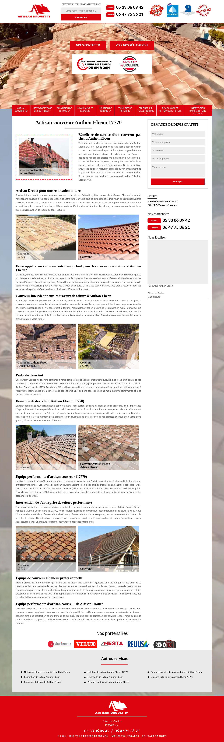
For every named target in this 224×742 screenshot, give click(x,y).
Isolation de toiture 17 (105, 109)
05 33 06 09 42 (129, 7)
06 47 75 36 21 (129, 14)
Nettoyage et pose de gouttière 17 (42, 109)
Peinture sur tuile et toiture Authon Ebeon (108, 682)
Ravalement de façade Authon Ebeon (42, 682)
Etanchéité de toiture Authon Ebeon (105, 677)
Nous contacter (88, 45)
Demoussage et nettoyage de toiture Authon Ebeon (176, 672)
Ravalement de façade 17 (85, 109)
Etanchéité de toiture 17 (125, 109)
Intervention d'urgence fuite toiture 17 (198, 111)
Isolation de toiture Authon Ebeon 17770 (108, 672)
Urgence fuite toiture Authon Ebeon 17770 (172, 677)
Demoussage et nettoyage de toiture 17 (170, 111)
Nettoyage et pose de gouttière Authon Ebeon (47, 672)
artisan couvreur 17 (21, 109)
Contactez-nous (154, 736)
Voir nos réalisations (132, 45)
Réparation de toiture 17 (64, 109)
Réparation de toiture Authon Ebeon (42, 677)
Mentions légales (125, 736)
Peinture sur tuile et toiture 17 (145, 111)
